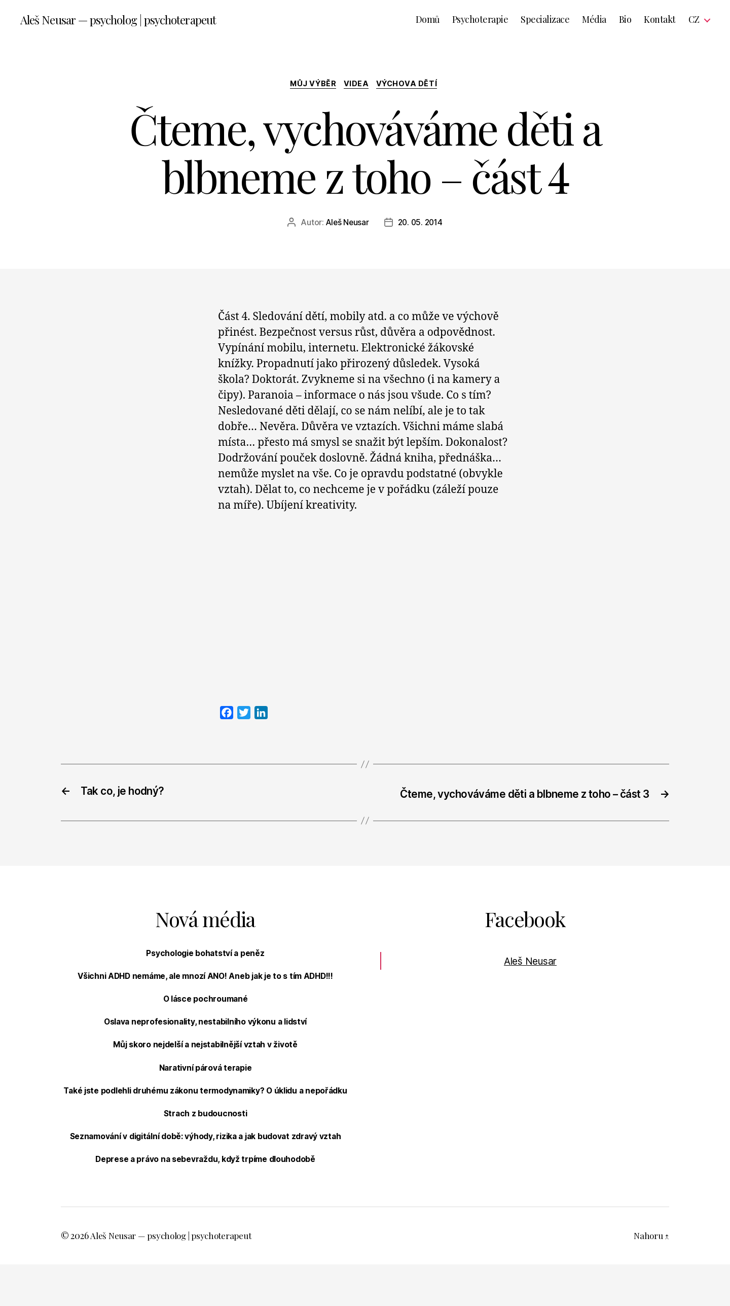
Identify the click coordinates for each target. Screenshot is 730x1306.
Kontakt (660, 20)
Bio (625, 20)
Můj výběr (311, 85)
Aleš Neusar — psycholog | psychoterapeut (123, 20)
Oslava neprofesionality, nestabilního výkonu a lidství (205, 1038)
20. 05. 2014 (421, 225)
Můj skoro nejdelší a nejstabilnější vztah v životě (205, 1061)
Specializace (545, 20)
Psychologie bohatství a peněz (205, 969)
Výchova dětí (411, 85)
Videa (357, 85)
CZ (694, 20)
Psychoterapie (480, 20)
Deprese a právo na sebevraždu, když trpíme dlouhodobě (205, 1201)
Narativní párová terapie (205, 1084)
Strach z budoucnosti (205, 1143)
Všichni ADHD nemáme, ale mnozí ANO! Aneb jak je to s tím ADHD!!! (205, 992)
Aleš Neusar (345, 225)
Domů (428, 20)
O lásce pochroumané (205, 1015)
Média (594, 20)
